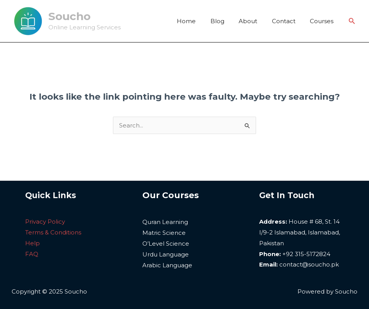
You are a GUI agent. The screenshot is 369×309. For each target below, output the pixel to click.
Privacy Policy (45, 221)
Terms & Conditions (53, 232)
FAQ (31, 254)
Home (199, 21)
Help (32, 243)
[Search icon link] (351, 21)
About (255, 21)
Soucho (69, 16)
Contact (288, 21)
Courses (323, 21)
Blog (227, 21)
